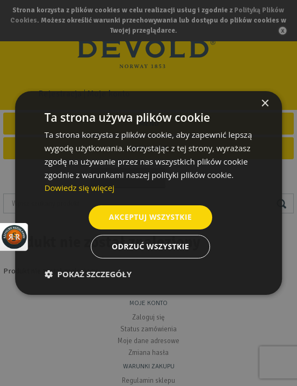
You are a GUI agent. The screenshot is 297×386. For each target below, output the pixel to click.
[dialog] (148, 193)
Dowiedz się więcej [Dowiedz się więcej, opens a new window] (79, 187)
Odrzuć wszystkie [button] (150, 246)
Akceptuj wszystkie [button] (150, 217)
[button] (88, 274)
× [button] (264, 104)
